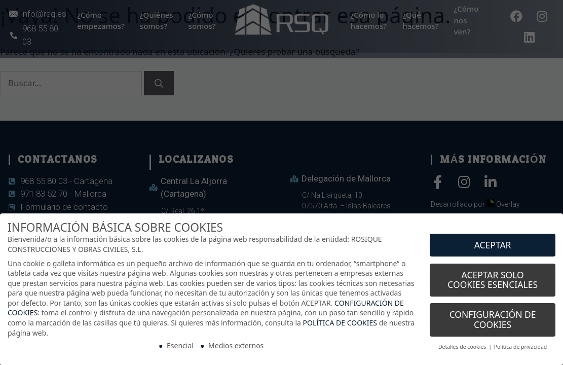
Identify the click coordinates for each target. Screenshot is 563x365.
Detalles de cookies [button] (462, 342)
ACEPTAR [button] (492, 240)
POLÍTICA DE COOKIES (340, 318)
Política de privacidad (520, 342)
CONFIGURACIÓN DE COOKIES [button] (492, 315)
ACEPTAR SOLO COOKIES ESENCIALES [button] (492, 275)
